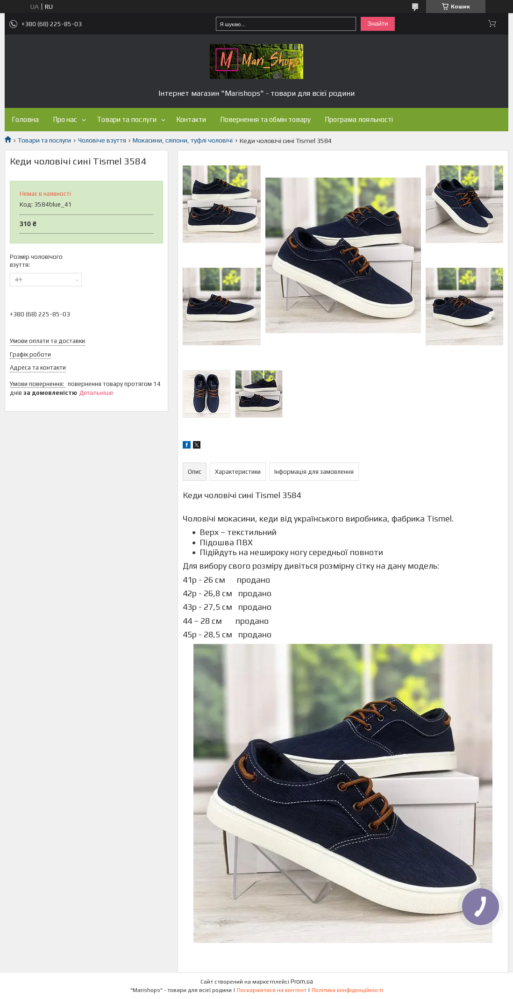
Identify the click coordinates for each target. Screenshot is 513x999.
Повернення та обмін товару (265, 119)
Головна (25, 119)
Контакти (191, 119)
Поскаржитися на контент (271, 990)
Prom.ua (302, 981)
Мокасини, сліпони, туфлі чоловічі (183, 140)
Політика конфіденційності (347, 990)
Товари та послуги (127, 119)
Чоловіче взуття (102, 140)
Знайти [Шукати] (378, 23)
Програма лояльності (359, 119)
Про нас (65, 119)
